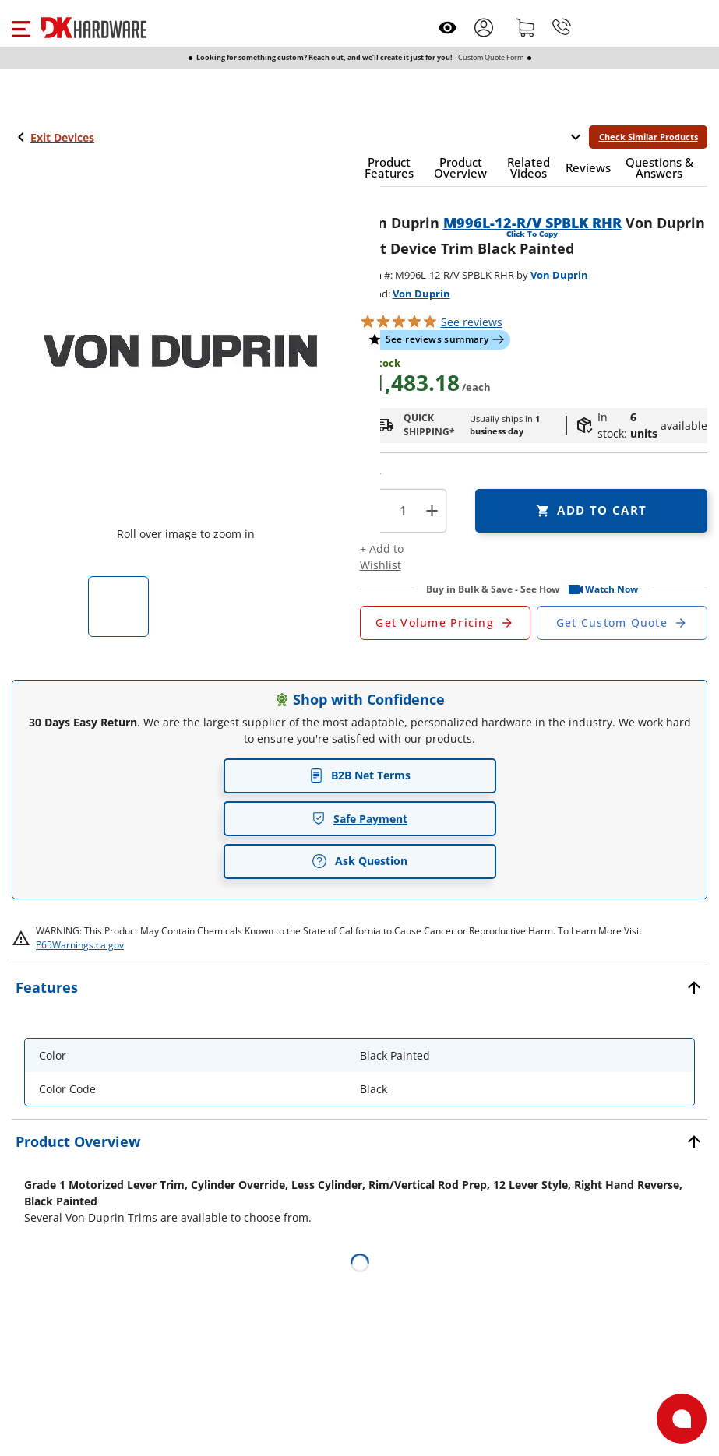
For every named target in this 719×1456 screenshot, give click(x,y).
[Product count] (402, 510)
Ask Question (359, 861)
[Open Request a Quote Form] (445, 623)
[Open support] (682, 1419)
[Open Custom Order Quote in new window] (622, 623)
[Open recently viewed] (447, 27)
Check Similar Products (648, 136)
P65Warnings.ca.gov (80, 944)
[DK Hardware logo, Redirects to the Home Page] (93, 27)
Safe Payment (359, 818)
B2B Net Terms (360, 775)
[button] (21, 27)
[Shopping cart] (525, 27)
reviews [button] (471, 322)
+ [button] (432, 510)
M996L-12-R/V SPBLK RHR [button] (532, 222)
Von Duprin (559, 275)
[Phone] (561, 27)
